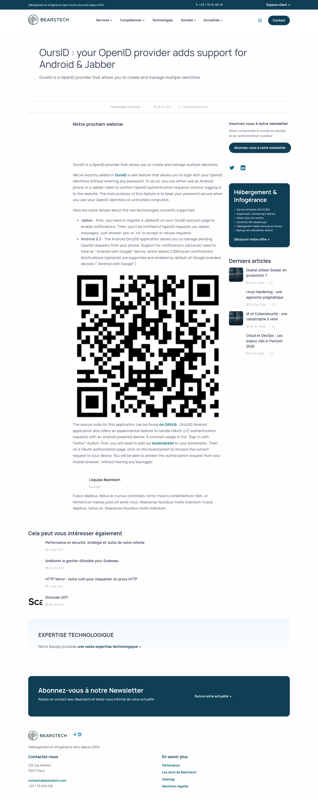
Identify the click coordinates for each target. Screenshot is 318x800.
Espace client (276, 4)
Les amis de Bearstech (179, 772)
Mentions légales (175, 786)
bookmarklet (163, 443)
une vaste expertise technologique (107, 646)
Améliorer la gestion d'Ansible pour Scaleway (81, 560)
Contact (279, 20)
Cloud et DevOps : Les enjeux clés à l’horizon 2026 (264, 341)
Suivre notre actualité (211, 696)
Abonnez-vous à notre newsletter (260, 147)
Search (261, 20)
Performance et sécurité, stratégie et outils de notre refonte (95, 542)
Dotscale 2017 (56, 597)
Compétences (130, 20)
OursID (121, 174)
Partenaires (171, 765)
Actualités (211, 20)
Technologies (162, 20)
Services (102, 20)
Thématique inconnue (125, 107)
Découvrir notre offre (250, 239)
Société (187, 20)
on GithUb (168, 424)
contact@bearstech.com (47, 780)
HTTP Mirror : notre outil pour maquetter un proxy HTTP (91, 579)
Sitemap (168, 779)
